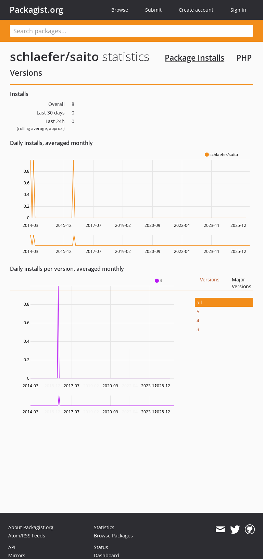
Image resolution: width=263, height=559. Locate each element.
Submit (153, 10)
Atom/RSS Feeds (26, 535)
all (199, 302)
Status (101, 547)
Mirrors (16, 555)
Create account (196, 10)
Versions (210, 279)
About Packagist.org (30, 527)
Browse (119, 10)
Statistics (104, 527)
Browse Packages (113, 535)
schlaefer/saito (54, 56)
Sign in (238, 10)
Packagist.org (36, 9)
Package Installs (194, 57)
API (11, 547)
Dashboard (106, 555)
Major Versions (241, 283)
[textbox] (131, 31)
